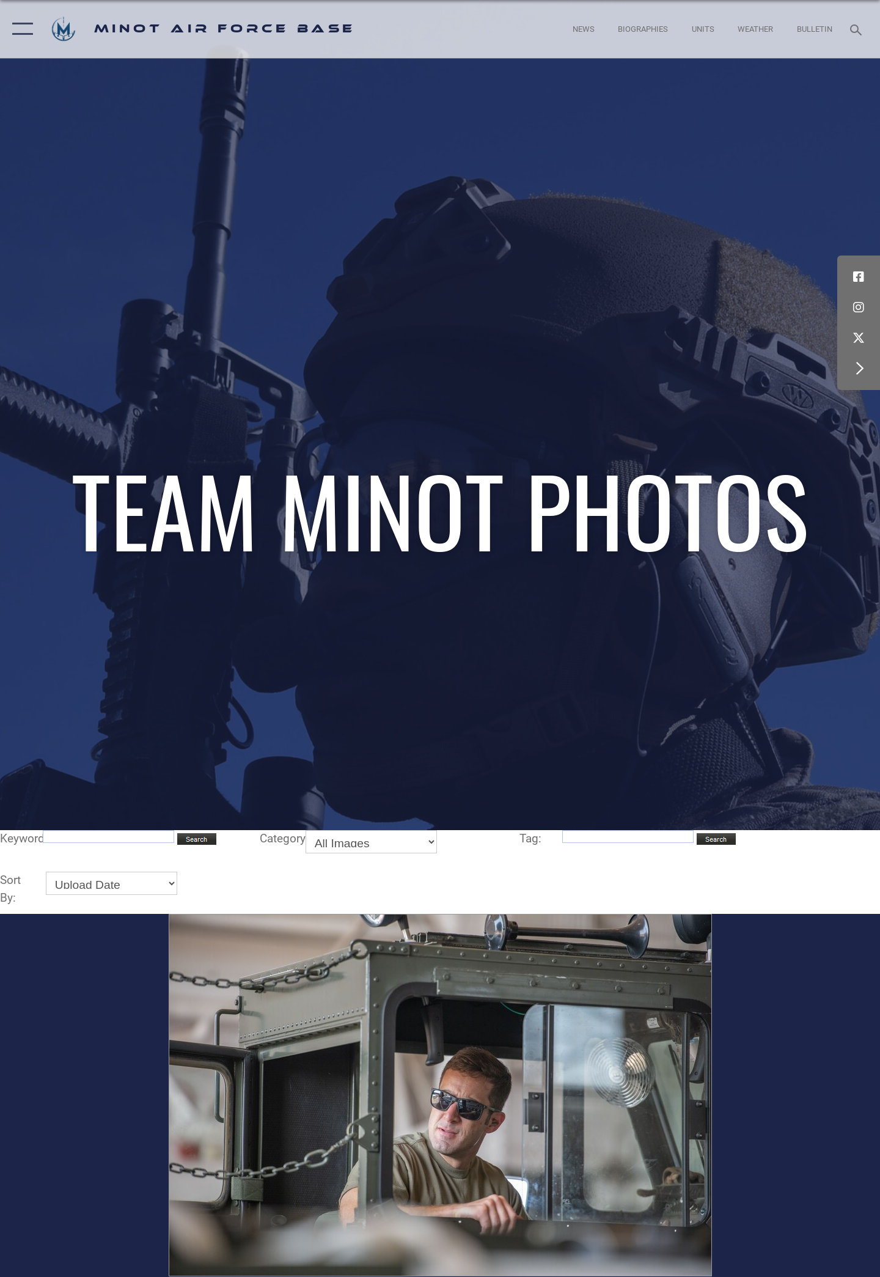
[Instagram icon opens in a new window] (858, 307)
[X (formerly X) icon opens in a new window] (858, 338)
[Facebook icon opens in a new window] (858, 277)
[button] (20, 29)
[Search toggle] (857, 28)
